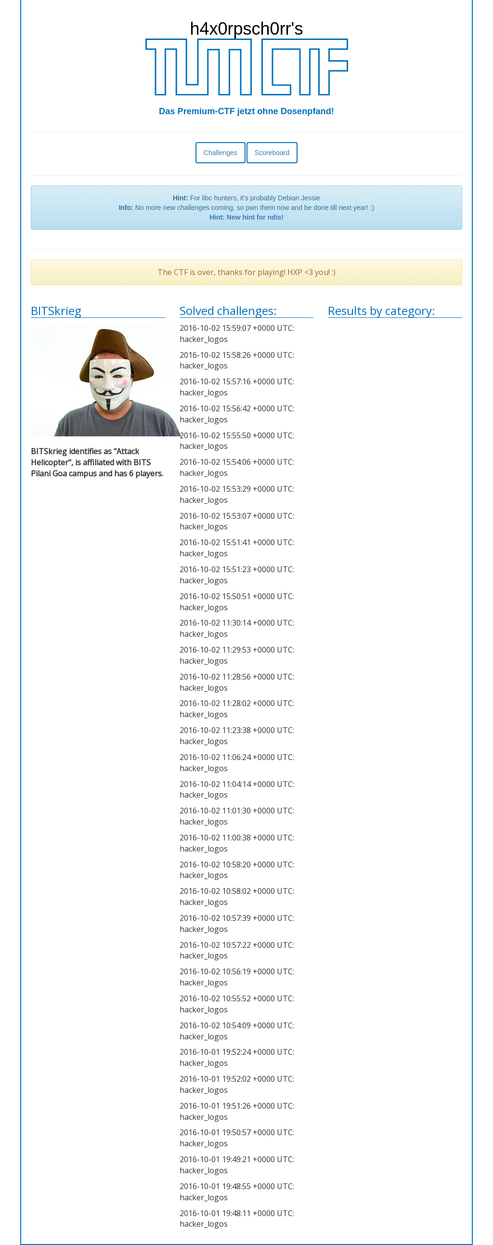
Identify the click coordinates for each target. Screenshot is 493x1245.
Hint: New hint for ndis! (246, 217)
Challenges (220, 153)
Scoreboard (272, 153)
